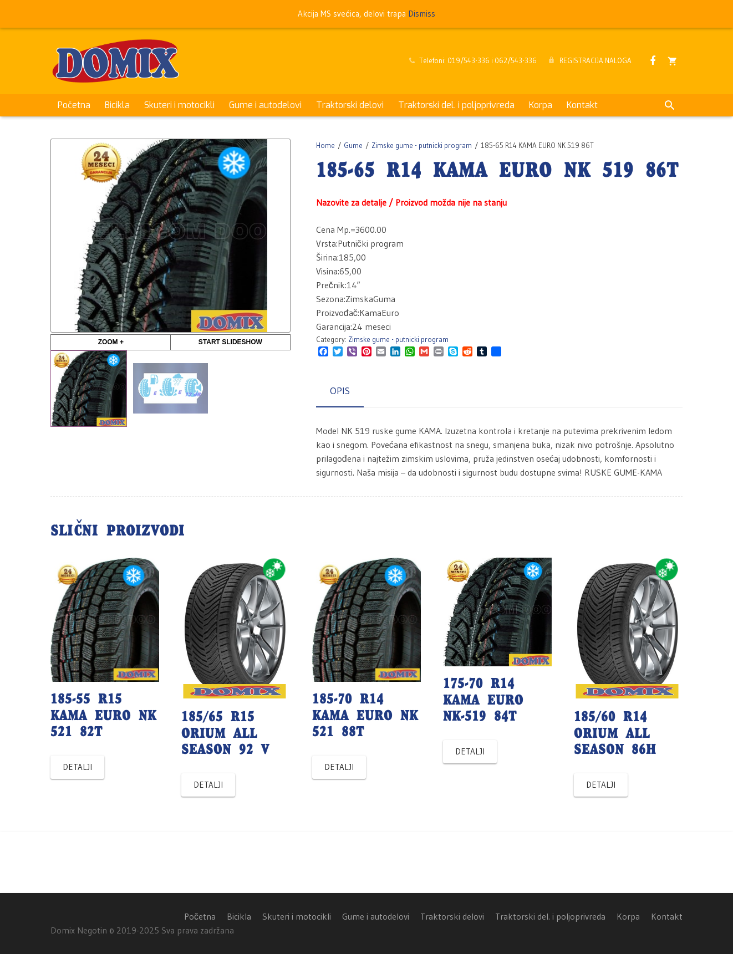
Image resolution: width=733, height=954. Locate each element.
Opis (340, 391)
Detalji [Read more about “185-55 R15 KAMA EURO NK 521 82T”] (77, 767)
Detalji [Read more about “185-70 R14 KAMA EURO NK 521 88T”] (339, 767)
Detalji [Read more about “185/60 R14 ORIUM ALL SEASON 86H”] (600, 784)
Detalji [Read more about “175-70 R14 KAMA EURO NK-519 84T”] (470, 751)
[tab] (340, 391)
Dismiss (421, 13)
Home (325, 145)
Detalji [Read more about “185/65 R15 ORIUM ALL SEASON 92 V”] (208, 784)
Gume (353, 145)
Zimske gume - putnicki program (421, 145)
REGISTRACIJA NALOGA (595, 60)
